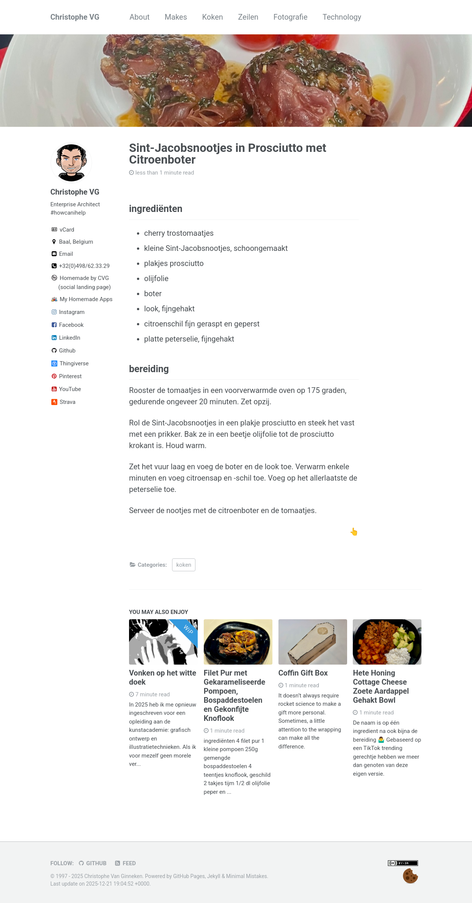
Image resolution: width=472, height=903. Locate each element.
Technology (342, 17)
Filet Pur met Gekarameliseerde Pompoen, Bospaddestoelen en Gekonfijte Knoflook (234, 695)
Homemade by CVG (79, 278)
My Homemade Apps (79, 299)
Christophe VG (75, 17)
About (139, 17)
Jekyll (213, 876)
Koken (212, 17)
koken (183, 564)
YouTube (66, 389)
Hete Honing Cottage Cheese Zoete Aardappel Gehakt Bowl (381, 686)
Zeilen (248, 17)
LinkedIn (65, 337)
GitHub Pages (189, 876)
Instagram (68, 312)
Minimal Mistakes (246, 876)
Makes (176, 17)
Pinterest (66, 376)
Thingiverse (70, 363)
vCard (62, 229)
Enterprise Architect (75, 204)
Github (63, 350)
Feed (125, 863)
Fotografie (290, 17)
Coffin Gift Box (303, 672)
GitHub (92, 863)
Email (62, 253)
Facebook (67, 325)
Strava (63, 402)
